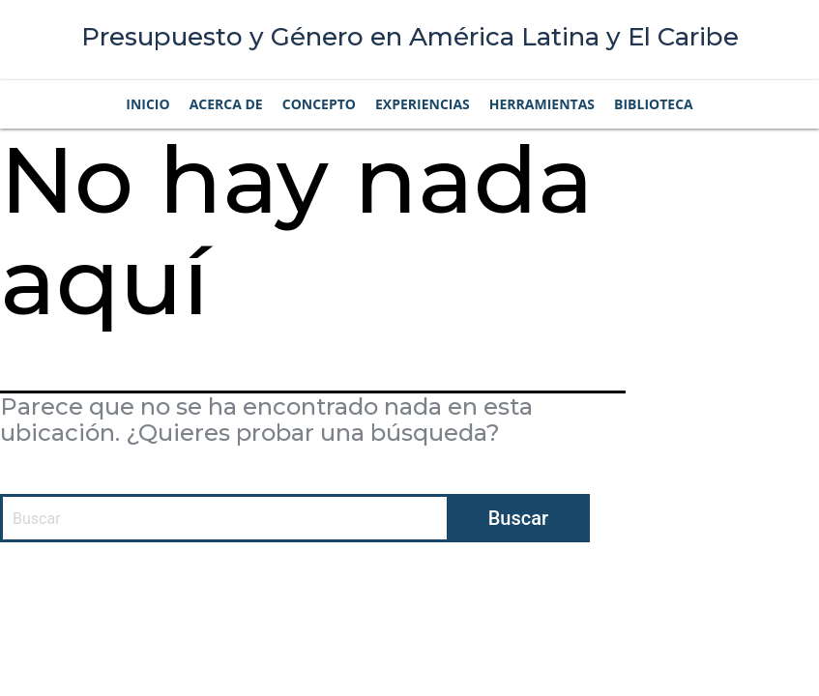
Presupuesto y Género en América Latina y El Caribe (410, 36)
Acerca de (226, 104)
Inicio (147, 104)
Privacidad (673, 591)
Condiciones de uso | (566, 591)
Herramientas (542, 104)
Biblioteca (653, 104)
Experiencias (422, 104)
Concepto (319, 104)
